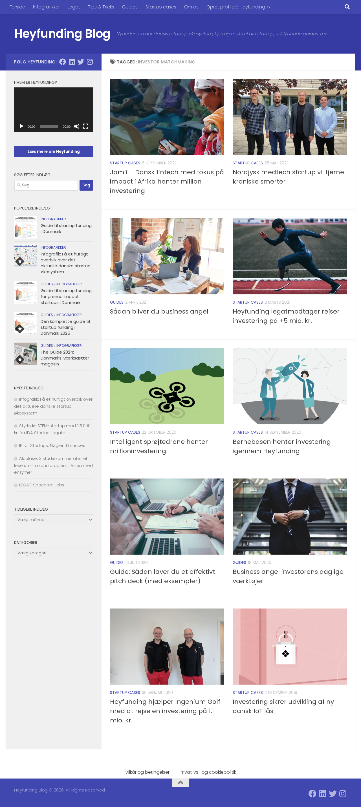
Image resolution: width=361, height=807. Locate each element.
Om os (191, 7)
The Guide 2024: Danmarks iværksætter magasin (65, 358)
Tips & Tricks (101, 7)
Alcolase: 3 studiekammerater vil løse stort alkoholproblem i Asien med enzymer (53, 465)
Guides (130, 7)
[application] (53, 109)
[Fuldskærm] (86, 126)
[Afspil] (21, 126)
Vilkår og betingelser (147, 772)
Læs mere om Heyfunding (54, 151)
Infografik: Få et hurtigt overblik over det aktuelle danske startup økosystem (66, 263)
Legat (74, 7)
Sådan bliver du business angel (159, 311)
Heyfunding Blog (62, 33)
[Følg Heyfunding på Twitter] (80, 61)
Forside (17, 7)
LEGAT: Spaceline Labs (41, 485)
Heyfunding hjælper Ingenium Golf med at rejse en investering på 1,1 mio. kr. (165, 711)
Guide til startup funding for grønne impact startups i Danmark (66, 296)
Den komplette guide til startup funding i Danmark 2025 (65, 327)
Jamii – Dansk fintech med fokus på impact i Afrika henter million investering (167, 181)
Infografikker (46, 7)
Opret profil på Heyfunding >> (238, 7)
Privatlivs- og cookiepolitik (208, 772)
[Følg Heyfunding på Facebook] (62, 61)
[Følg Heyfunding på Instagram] (89, 61)
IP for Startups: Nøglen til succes (52, 445)
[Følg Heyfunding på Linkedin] (71, 61)
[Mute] (77, 126)
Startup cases (161, 7)
